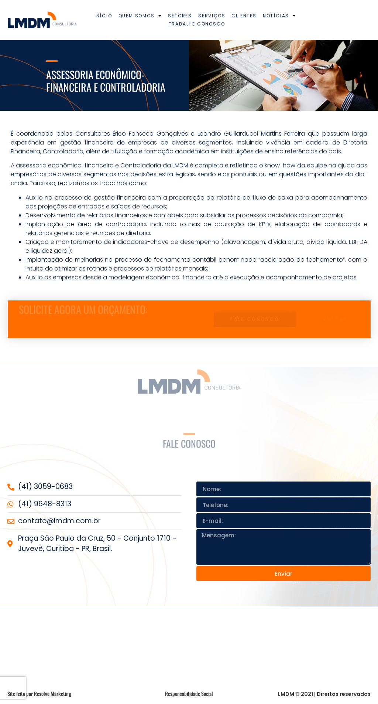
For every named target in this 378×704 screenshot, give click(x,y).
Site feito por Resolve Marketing (39, 693)
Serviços (211, 16)
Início (103, 16)
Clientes (243, 16)
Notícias (279, 16)
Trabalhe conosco (197, 24)
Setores (180, 16)
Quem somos (140, 16)
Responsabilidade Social (189, 693)
